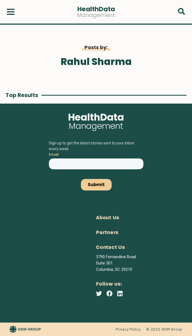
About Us (107, 218)
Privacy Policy (128, 329)
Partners (107, 232)
